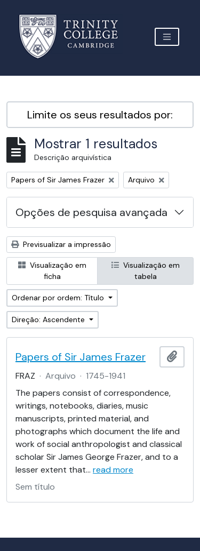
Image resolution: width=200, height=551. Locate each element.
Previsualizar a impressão (61, 244)
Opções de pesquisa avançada (91, 212)
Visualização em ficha (52, 270)
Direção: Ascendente (49, 319)
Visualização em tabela (145, 270)
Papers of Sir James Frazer (80, 356)
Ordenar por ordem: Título (59, 297)
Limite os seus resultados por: (100, 115)
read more (113, 469)
